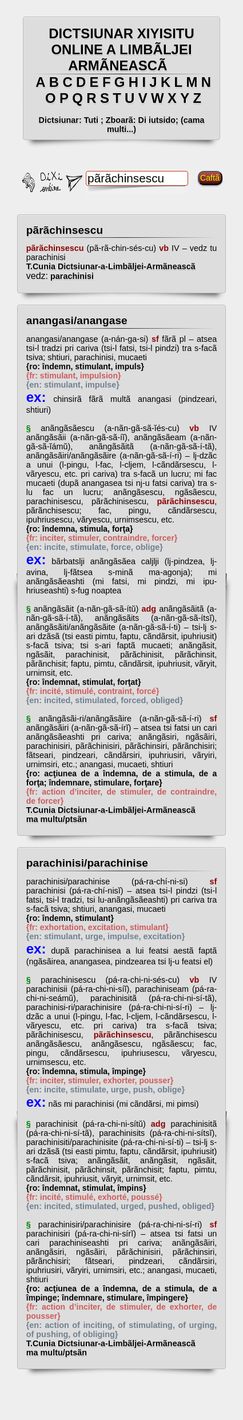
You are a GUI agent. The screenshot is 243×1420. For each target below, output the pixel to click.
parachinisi (71, 276)
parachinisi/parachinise (87, 863)
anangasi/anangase (77, 320)
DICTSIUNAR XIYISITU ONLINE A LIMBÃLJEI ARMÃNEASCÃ (121, 49)
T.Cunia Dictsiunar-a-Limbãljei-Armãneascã (120, 266)
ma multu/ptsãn (56, 819)
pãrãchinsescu (64, 230)
